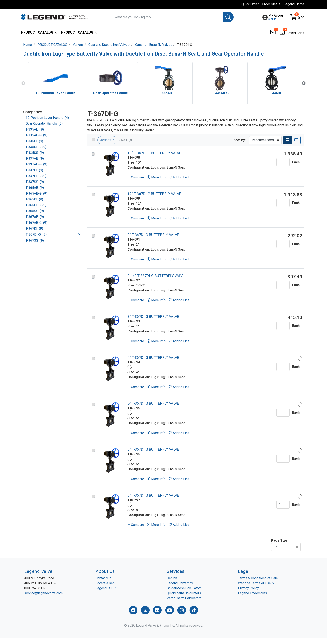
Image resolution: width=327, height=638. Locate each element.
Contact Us (103, 578)
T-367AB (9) (35, 217)
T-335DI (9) (34, 141)
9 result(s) (125, 140)
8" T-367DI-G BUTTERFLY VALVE (153, 495)
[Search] (228, 17)
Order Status (271, 4)
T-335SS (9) (35, 153)
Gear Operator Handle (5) (44, 124)
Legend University (180, 583)
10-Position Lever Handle (56, 93)
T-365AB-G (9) (36, 193)
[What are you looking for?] (167, 17)
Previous (23, 83)
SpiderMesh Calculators (184, 588)
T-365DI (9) (34, 199)
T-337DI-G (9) (36, 176)
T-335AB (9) (35, 129)
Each (296, 162)
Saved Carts (295, 33)
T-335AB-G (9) (36, 135)
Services (175, 571)
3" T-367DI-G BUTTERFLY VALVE (153, 316)
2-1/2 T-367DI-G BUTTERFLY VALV (155, 276)
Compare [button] (136, 177)
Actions (106, 140)
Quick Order (250, 4)
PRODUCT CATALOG (52, 45)
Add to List (179, 177)
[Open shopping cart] (293, 18)
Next (304, 83)
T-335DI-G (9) (36, 147)
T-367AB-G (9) (36, 223)
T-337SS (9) (35, 182)
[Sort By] (265, 140)
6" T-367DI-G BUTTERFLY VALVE (153, 449)
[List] (287, 140)
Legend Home (294, 4)
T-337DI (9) (34, 170)
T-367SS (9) (35, 241)
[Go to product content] (110, 164)
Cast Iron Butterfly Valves (153, 45)
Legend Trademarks (252, 593)
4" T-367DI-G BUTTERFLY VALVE (153, 357)
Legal (243, 571)
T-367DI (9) (34, 228)
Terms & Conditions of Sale (258, 578)
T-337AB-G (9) (36, 164)
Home (27, 45)
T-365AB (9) (35, 188)
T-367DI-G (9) (53, 234)
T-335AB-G (220, 93)
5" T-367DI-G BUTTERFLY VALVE (153, 403)
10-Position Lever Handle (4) (47, 118)
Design (172, 578)
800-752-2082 (34, 588)
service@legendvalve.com (43, 593)
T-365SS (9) (35, 211)
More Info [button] (156, 177)
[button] (276, 17)
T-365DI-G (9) (36, 205)
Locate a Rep (105, 583)
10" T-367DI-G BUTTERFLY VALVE (154, 153)
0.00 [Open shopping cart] (301, 18)
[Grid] (296, 140)
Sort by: (240, 140)
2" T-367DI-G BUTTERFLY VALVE (153, 235)
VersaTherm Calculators (184, 598)
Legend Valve (38, 571)
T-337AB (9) (35, 158)
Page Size (279, 540)
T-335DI (275, 93)
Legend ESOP (106, 588)
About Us (105, 571)
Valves (78, 45)
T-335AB (165, 93)
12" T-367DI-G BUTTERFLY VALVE (154, 194)
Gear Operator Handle (110, 93)
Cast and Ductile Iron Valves (109, 45)
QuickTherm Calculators (184, 593)
